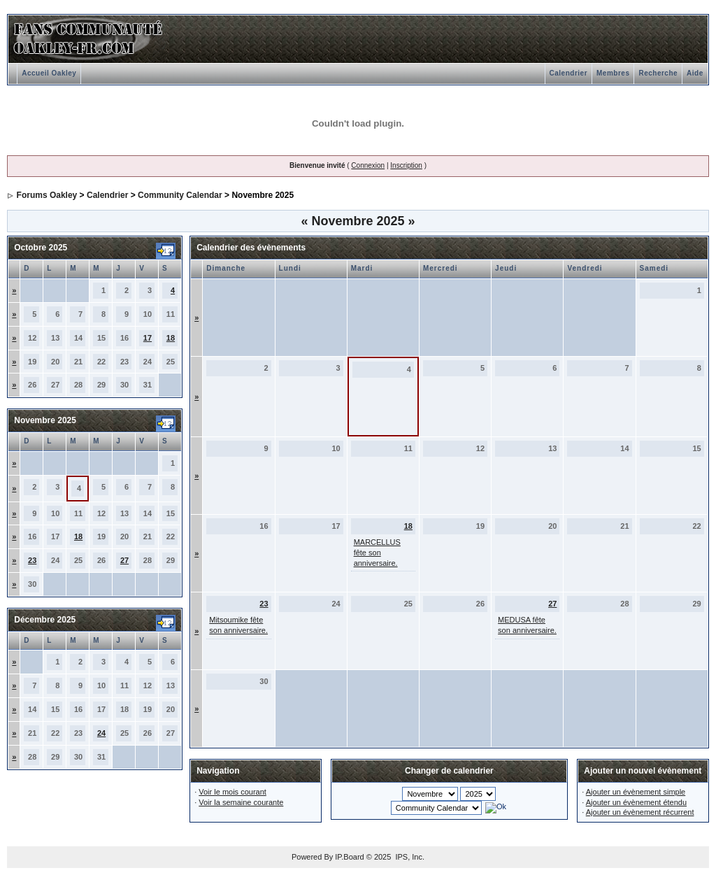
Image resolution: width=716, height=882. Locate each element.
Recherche (658, 73)
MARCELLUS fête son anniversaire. (377, 552)
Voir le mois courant (232, 792)
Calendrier (568, 73)
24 (101, 733)
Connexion (368, 165)
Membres (612, 73)
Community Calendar (180, 195)
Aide (695, 73)
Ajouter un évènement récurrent (640, 812)
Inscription (406, 165)
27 (124, 560)
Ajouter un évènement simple (635, 792)
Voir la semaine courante (241, 802)
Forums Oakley (47, 195)
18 (170, 338)
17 (147, 338)
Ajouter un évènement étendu (636, 802)
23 (32, 560)
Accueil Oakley (49, 73)
